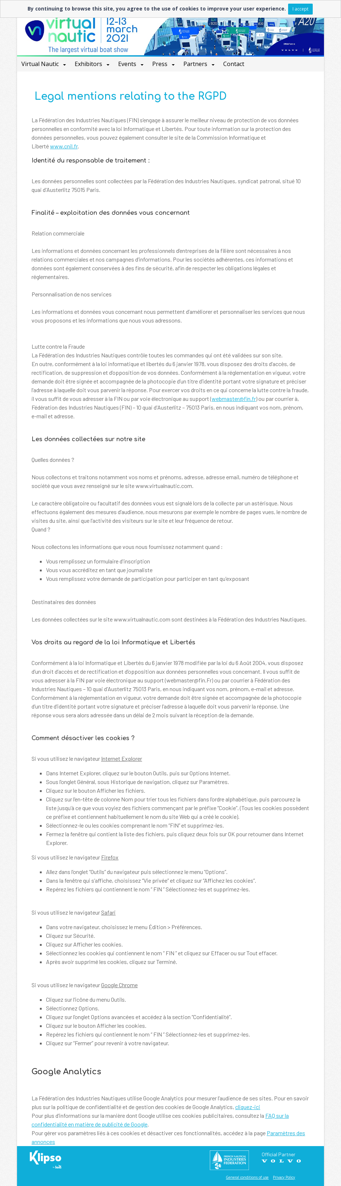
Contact (233, 64)
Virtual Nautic (40, 64)
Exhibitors (89, 64)
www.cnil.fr (64, 146)
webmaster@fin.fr (234, 398)
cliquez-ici (247, 1106)
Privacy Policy (284, 1177)
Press (160, 64)
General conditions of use (247, 1177)
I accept (300, 9)
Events (128, 64)
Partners (196, 64)
